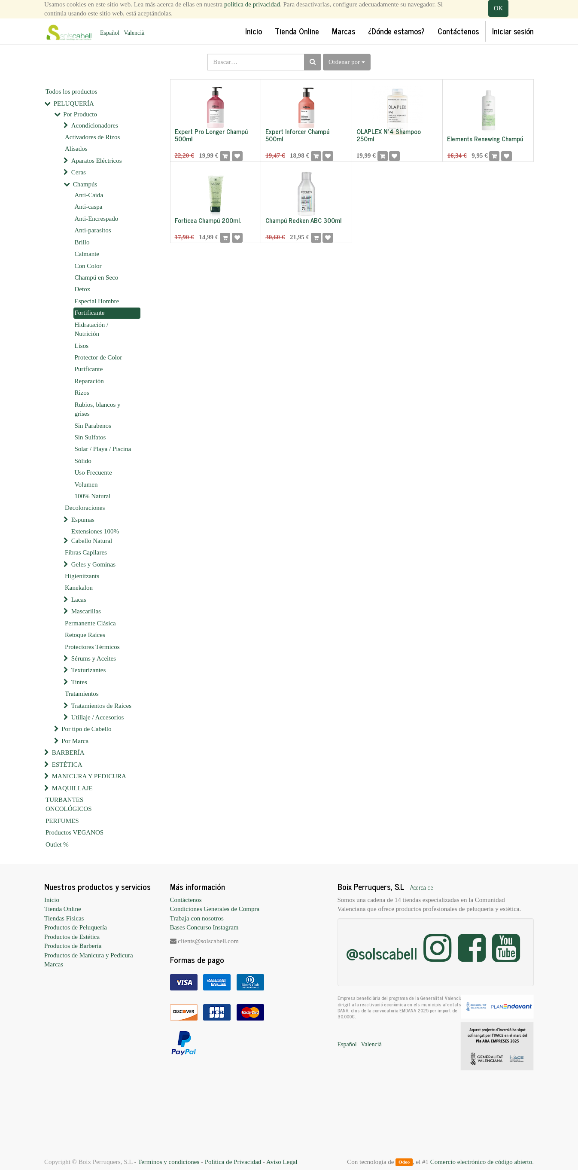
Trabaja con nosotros (197, 918)
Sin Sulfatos (90, 437)
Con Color (88, 265)
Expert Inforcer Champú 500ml (297, 135)
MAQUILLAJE (72, 788)
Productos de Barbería (72, 945)
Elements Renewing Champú (485, 138)
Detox (83, 289)
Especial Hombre (97, 301)
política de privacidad (252, 4)
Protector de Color (98, 357)
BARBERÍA (68, 752)
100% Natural (93, 496)
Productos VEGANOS (74, 832)
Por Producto (80, 114)
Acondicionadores (94, 125)
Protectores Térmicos (92, 646)
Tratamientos (82, 693)
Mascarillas (86, 611)
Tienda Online (62, 908)
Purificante (89, 369)
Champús (85, 184)
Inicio (51, 899)
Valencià (134, 33)
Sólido (83, 460)
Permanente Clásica (90, 623)
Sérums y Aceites (93, 658)
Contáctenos (186, 899)
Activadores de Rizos (92, 137)
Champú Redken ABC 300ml (303, 220)
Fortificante (90, 312)
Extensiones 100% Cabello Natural (95, 536)
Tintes (79, 682)
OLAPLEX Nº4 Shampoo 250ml (388, 135)
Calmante (87, 253)
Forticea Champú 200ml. (208, 220)
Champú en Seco (97, 277)
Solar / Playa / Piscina (103, 448)
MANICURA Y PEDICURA (89, 776)
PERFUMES (62, 820)
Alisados (76, 148)
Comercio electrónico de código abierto (481, 1161)
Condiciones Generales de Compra (215, 908)
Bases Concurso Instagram (204, 927)
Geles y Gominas (93, 564)
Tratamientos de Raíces (101, 705)
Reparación (89, 381)
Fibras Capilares (86, 552)
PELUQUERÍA (74, 103)
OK (498, 8)
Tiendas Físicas (64, 918)
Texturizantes (88, 670)
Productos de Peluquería (75, 927)
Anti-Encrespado (97, 218)
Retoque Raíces (85, 634)
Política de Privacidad (233, 1161)
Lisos (82, 345)
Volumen (86, 484)
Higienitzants (82, 576)
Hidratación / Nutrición (92, 329)
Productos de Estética (72, 936)
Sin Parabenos (93, 425)
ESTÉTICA (67, 764)
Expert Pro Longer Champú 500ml (211, 135)
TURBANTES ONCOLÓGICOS (69, 804)
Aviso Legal (282, 1161)
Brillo (82, 242)
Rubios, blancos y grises (98, 409)
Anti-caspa (89, 206)
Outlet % (57, 844)
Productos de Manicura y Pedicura (88, 955)
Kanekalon (79, 587)
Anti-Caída (89, 195)
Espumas (82, 519)
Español (109, 33)
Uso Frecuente (93, 472)
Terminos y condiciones (168, 1161)
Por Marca (74, 740)
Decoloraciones (85, 507)
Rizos (82, 392)
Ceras (78, 172)
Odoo (404, 1162)
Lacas (78, 599)
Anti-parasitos (93, 230)
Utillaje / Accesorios (97, 717)
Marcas (53, 964)
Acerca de (421, 887)
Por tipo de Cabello (86, 728)
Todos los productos (71, 91)
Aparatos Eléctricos (96, 160)
